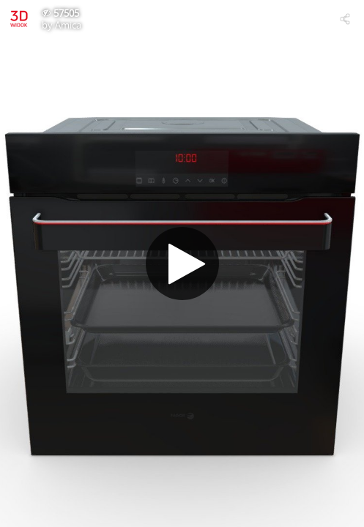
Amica (68, 24)
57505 (66, 13)
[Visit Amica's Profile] (19, 19)
